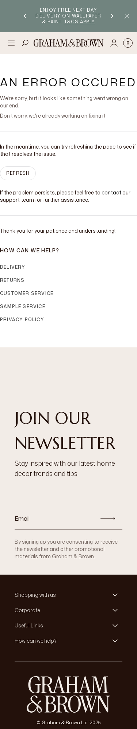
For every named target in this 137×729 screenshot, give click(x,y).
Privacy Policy (22, 319)
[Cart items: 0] (128, 43)
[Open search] (25, 43)
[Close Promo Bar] (127, 16)
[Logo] (69, 43)
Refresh (18, 173)
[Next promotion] (112, 16)
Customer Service (26, 293)
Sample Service (22, 306)
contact (111, 192)
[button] (68, 595)
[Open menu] (11, 43)
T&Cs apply (79, 22)
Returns (12, 280)
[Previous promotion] (25, 16)
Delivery (13, 267)
